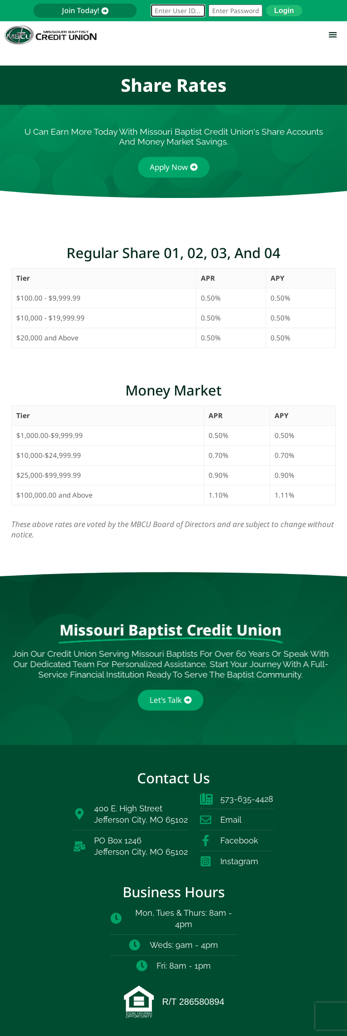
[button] (332, 34)
